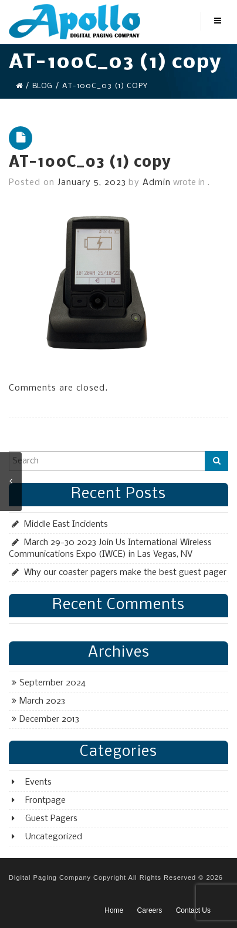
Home (113, 910)
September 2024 (52, 683)
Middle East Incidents (66, 524)
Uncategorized (53, 837)
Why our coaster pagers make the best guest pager (125, 572)
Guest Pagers (51, 818)
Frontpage (45, 800)
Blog (42, 86)
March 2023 (42, 701)
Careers (149, 910)
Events (38, 782)
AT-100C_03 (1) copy (90, 163)
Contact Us (193, 910)
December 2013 (49, 719)
